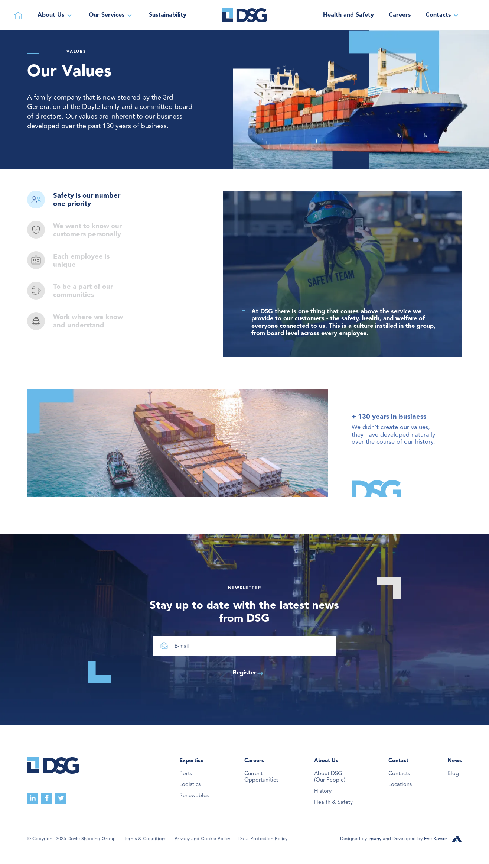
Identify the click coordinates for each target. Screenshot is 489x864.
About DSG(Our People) (329, 776)
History (323, 791)
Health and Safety (348, 15)
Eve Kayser (435, 838)
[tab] (80, 200)
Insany (375, 838)
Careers (400, 15)
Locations (400, 784)
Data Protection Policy (262, 838)
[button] (56, 15)
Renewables (194, 795)
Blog (453, 773)
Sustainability (167, 15)
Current (261, 776)
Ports (185, 773)
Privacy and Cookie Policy (202, 838)
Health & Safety (333, 802)
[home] (244, 15)
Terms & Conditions (145, 838)
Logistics (190, 784)
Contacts (399, 773)
